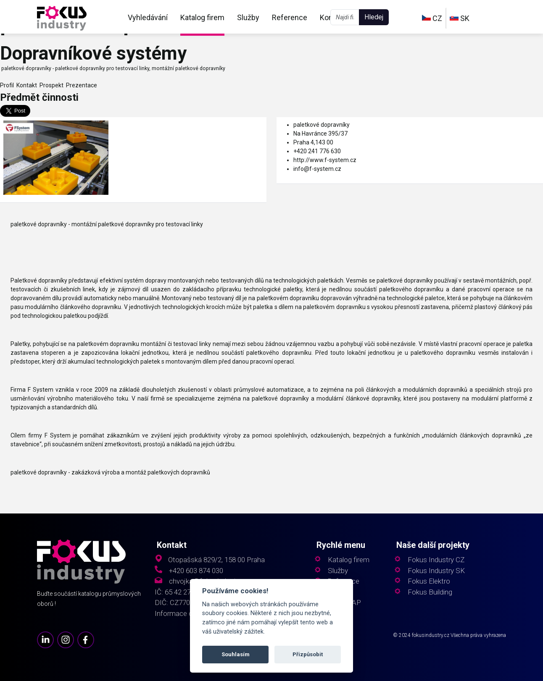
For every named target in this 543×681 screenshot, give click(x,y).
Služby (248, 17)
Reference (289, 17)
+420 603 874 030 (196, 570)
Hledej (373, 17)
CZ (432, 18)
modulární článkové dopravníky (358, 398)
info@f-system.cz (317, 168)
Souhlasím (235, 654)
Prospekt (50, 85)
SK (459, 18)
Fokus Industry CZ (436, 559)
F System (40, 389)
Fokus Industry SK (436, 570)
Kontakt (25, 85)
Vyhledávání (148, 17)
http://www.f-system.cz (324, 160)
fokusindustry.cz (430, 635)
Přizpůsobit (308, 654)
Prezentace (80, 85)
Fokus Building (430, 592)
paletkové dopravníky (321, 124)
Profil (7, 85)
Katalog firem (202, 17)
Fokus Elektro (429, 581)
